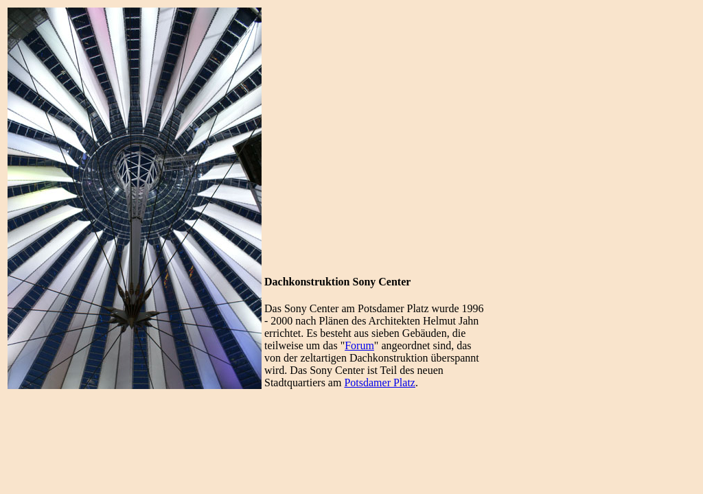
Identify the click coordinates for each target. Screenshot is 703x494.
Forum (359, 345)
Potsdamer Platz (379, 382)
